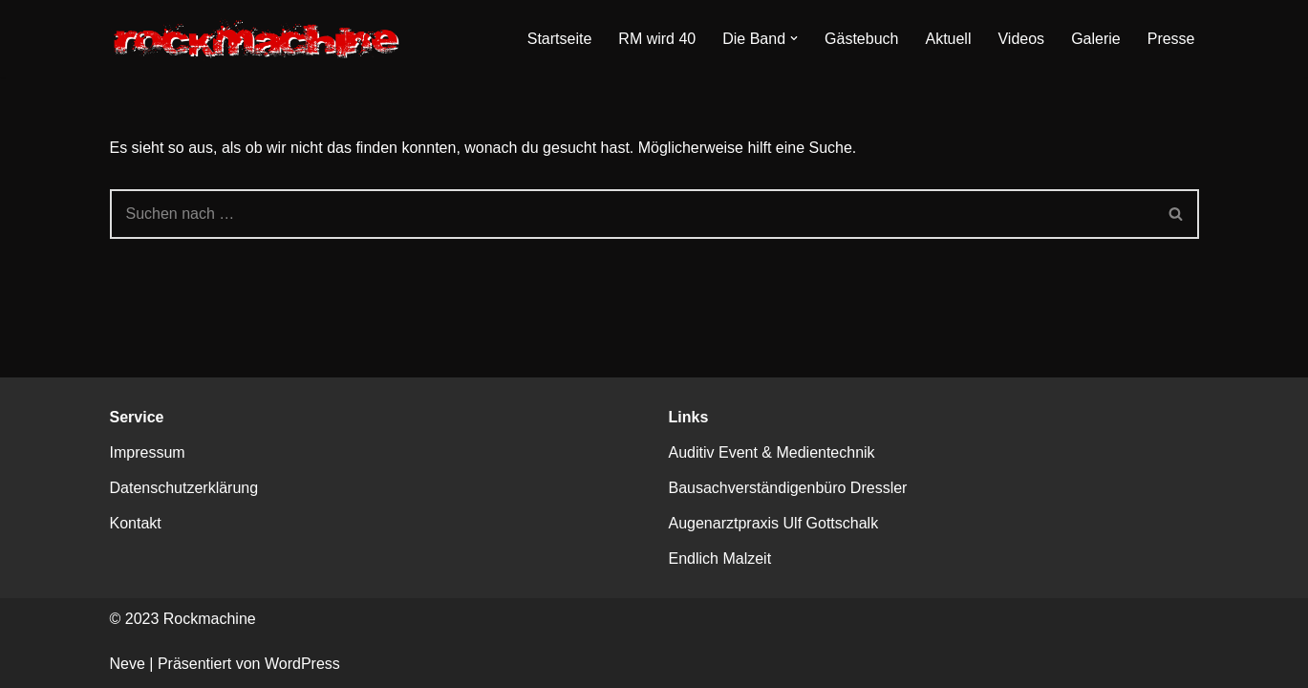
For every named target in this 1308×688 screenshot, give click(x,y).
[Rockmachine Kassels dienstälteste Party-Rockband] (261, 38)
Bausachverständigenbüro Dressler (788, 488)
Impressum (147, 452)
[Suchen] (632, 214)
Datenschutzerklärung (184, 488)
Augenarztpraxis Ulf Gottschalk (774, 523)
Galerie (1096, 39)
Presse (1171, 39)
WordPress (302, 664)
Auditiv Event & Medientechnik (772, 452)
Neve (127, 664)
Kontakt (135, 523)
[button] (794, 38)
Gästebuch (861, 39)
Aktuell (948, 39)
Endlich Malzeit (720, 558)
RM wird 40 (657, 39)
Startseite (559, 39)
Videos (1020, 39)
